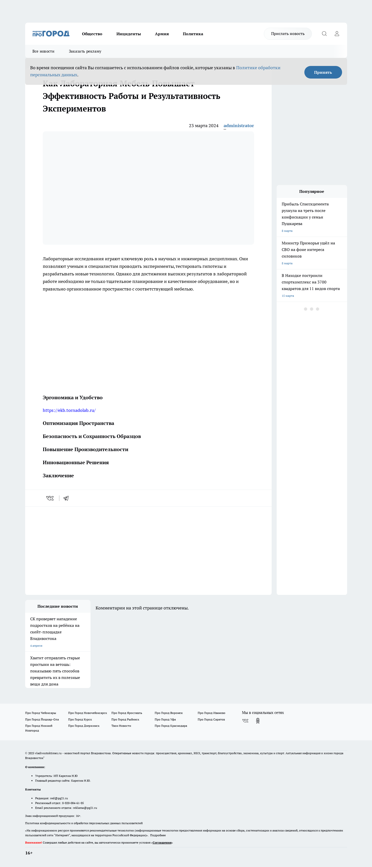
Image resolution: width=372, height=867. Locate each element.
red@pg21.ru (59, 798)
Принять (323, 72)
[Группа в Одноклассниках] (258, 721)
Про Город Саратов (211, 719)
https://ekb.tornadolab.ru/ (69, 410)
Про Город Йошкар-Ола (42, 719)
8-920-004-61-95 (73, 803)
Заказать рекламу (85, 51)
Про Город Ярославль (126, 713)
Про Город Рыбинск (125, 719)
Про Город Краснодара (171, 726)
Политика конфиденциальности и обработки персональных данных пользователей (84, 823)
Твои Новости (121, 726)
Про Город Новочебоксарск (87, 713)
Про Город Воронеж (169, 713)
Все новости (43, 51)
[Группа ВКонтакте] (245, 721)
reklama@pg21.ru (85, 808)
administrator (239, 125)
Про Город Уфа (165, 719)
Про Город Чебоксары (40, 713)
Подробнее (158, 835)
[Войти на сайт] (337, 34)
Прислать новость (288, 33)
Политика (193, 33)
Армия (162, 33)
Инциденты (128, 33)
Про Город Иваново (211, 713)
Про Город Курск (80, 719)
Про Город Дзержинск (83, 726)
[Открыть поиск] (324, 34)
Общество (92, 33)
